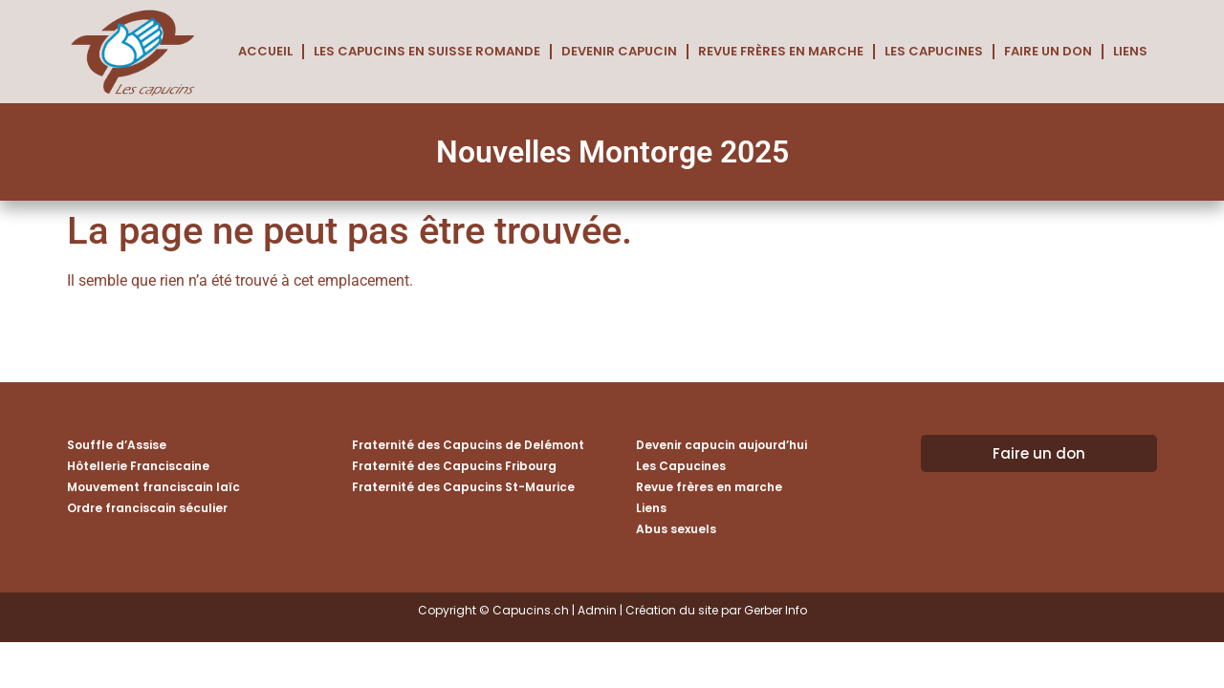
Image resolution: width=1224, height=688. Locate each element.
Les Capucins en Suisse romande (427, 51)
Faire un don (1048, 51)
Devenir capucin (619, 51)
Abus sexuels (676, 529)
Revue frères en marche (780, 51)
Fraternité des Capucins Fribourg (454, 466)
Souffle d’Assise (116, 445)
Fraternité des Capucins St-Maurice (463, 487)
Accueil (265, 51)
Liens (1130, 51)
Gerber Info (775, 610)
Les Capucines (934, 51)
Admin (597, 610)
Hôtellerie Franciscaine (138, 466)
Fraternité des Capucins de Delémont (468, 445)
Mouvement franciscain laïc (153, 487)
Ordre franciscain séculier (147, 508)
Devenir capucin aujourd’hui (721, 445)
